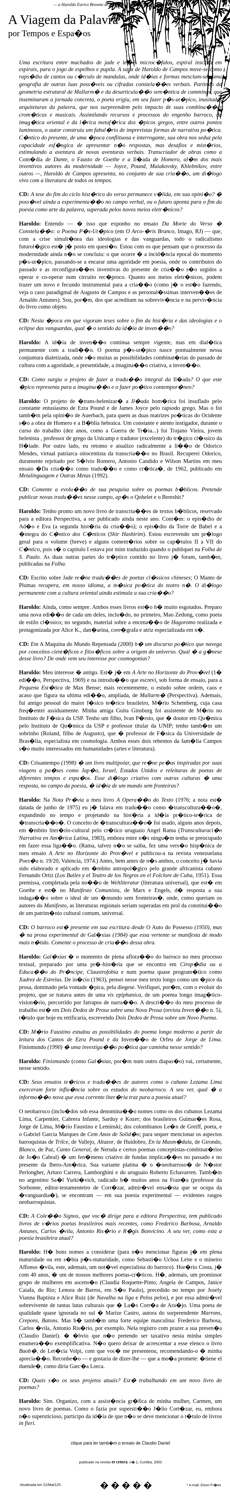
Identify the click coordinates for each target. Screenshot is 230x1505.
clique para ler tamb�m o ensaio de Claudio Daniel (120, 1443)
